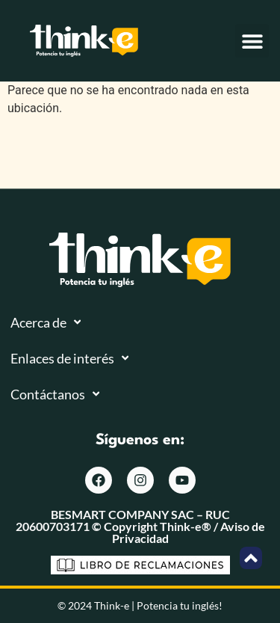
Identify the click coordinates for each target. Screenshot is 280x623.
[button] (252, 41)
